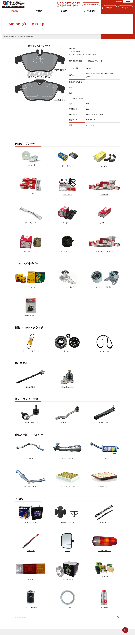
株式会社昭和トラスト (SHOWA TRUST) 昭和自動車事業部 (13, 4)
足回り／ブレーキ (75, 54)
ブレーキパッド (90, 54)
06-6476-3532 (68, 3)
